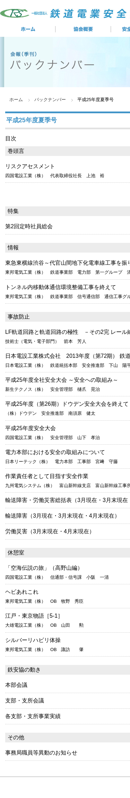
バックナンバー (50, 99)
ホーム (16, 99)
